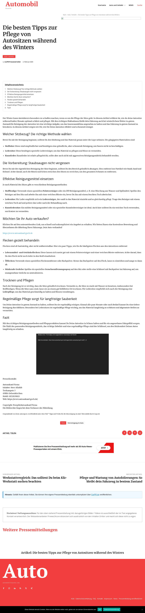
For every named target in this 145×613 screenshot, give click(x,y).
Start (64, 15)
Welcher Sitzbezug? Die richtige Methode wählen (24, 91)
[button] (139, 5)
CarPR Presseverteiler (13, 62)
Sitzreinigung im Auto (75, 425)
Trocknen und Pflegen (15, 104)
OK (100, 609)
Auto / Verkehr (9, 57)
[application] (72, 355)
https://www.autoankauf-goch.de (18, 235)
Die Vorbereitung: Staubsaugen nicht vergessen (24, 93)
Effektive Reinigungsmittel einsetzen (20, 96)
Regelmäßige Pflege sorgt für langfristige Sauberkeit (26, 107)
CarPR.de (95, 496)
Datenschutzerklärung (111, 609)
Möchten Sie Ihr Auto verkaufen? (19, 99)
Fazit (9, 109)
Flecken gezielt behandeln (16, 101)
